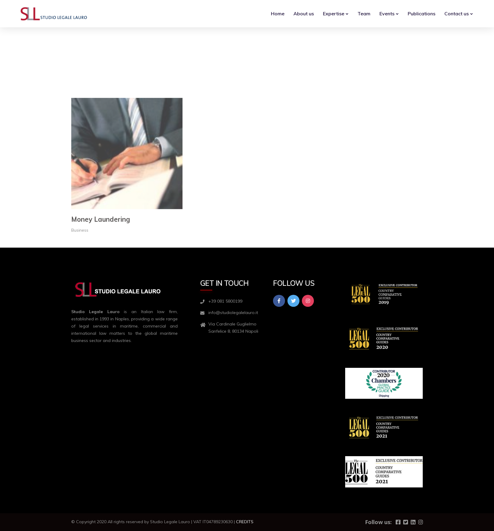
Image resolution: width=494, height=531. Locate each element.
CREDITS (244, 521)
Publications (421, 14)
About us (303, 14)
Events (386, 14)
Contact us (456, 14)
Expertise (333, 14)
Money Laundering (100, 266)
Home (277, 14)
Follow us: (378, 522)
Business (79, 276)
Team (363, 14)
